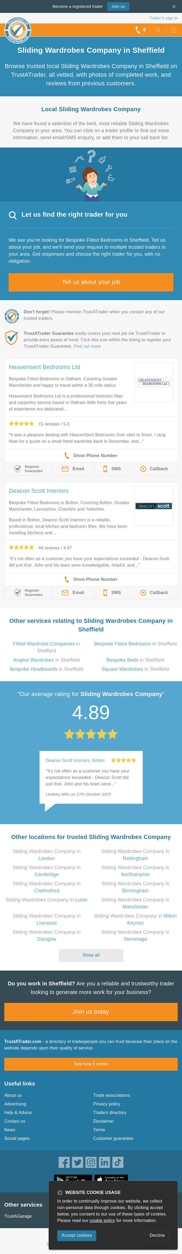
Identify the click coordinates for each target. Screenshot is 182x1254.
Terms (99, 1129)
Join (118, 6)
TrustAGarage (18, 1216)
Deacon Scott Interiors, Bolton (75, 760)
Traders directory (110, 1112)
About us (13, 1095)
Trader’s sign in (163, 18)
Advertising (15, 1104)
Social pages (17, 1138)
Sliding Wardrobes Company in (46, 899)
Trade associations (111, 1095)
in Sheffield (135, 644)
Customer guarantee (113, 1138)
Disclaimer (103, 1121)
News (9, 1129)
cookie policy (102, 1220)
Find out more (87, 346)
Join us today (91, 1011)
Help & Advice (18, 1112)
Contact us (14, 1121)
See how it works (91, 1064)
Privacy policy (106, 1104)
